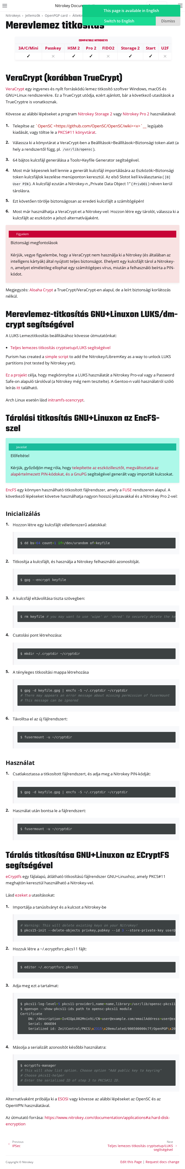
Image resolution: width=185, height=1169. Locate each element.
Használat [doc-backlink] (20, 763)
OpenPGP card (56, 15)
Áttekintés (80, 15)
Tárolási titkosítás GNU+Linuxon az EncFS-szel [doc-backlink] (83, 424)
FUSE (127, 490)
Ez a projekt (16, 375)
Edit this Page (131, 1162)
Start (151, 48)
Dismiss (168, 21)
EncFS (11, 490)
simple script (56, 356)
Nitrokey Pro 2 (136, 114)
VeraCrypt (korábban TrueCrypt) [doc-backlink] (64, 78)
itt (18, 387)
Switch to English (119, 21)
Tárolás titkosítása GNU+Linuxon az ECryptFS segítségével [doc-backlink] (87, 861)
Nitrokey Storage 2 (95, 114)
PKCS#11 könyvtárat (76, 132)
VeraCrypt (15, 89)
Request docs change (162, 1162)
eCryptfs (13, 876)
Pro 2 (91, 48)
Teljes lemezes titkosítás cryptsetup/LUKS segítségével (60, 347)
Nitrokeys (13, 15)
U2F (165, 48)
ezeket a (23, 895)
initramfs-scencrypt (66, 400)
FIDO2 (108, 48)
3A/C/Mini (28, 48)
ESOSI (63, 1099)
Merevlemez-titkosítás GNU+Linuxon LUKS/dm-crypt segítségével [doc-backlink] (92, 320)
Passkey (53, 48)
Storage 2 (130, 48)
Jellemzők (32, 15)
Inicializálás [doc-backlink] (23, 513)
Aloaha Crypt (41, 289)
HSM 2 (73, 48)
